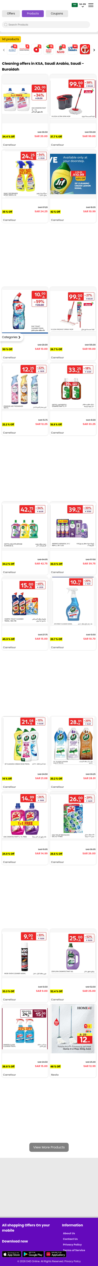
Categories (9, 337)
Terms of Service (74, 1250)
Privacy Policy (72, 1245)
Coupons (57, 13)
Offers (11, 13)
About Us (69, 1233)
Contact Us (70, 1239)
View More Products (49, 1147)
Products (33, 13)
